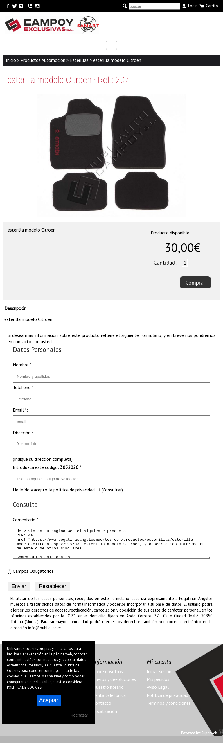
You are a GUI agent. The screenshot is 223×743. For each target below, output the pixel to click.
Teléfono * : (24, 387)
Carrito (208, 6)
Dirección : (23, 432)
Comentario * (25, 521)
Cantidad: (165, 262)
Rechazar (79, 715)
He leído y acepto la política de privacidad (54, 491)
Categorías (111, 45)
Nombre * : (23, 365)
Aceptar (48, 700)
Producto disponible (170, 233)
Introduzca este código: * (47, 469)
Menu (201, 21)
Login (189, 6)
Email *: (20, 410)
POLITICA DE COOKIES (24, 687)
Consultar (112, 491)
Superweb (209, 739)
